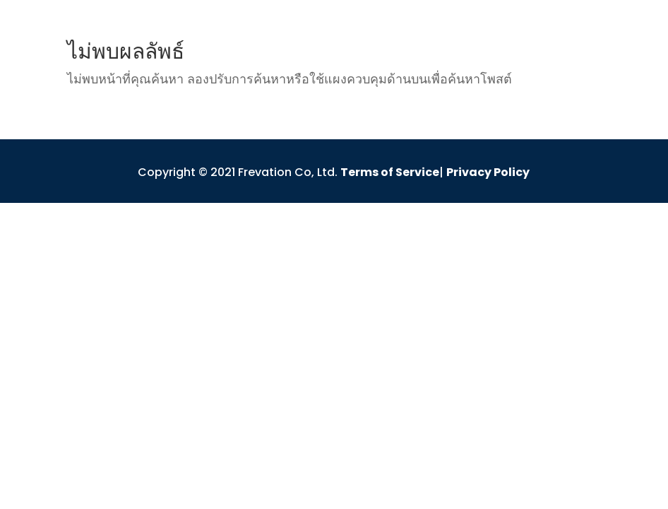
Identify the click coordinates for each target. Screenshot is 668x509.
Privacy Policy (488, 172)
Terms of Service (389, 172)
